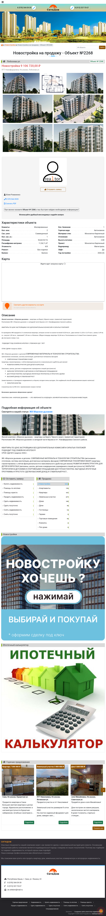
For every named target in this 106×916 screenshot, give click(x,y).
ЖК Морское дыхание (40, 411)
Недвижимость (36, 902)
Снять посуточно (87, 905)
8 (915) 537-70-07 (79, 8)
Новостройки (10, 45)
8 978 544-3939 (11, 199)
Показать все (98, 828)
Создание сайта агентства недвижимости (88, 911)
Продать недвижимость (19, 905)
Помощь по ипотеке (70, 902)
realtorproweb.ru (97, 914)
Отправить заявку (53, 189)
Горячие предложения (20, 902)
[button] (103, 790)
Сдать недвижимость (38, 905)
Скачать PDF (10, 204)
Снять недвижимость (71, 905)
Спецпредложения (52, 909)
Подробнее (29, 822)
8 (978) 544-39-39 (26, 8)
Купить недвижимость (52, 902)
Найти (102, 47)
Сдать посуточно (54, 905)
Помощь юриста (85, 902)
